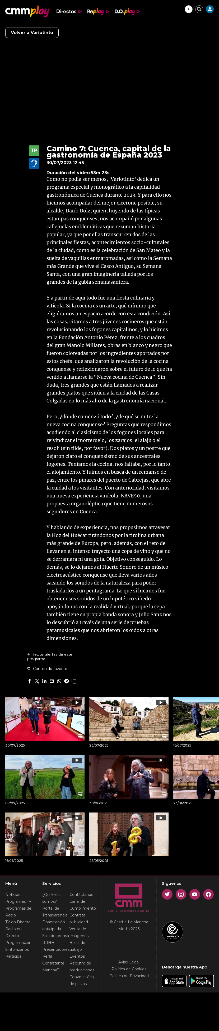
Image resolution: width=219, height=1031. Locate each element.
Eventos (77, 956)
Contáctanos (81, 894)
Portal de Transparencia (54, 912)
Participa (13, 956)
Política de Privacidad (129, 975)
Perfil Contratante (53, 960)
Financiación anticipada (53, 925)
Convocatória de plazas (81, 980)
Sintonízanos (17, 949)
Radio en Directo (13, 932)
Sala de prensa (55, 935)
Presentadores (55, 949)
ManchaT (50, 970)
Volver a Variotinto (32, 32)
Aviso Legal (128, 962)
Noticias (12, 894)
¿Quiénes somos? (50, 898)
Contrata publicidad (78, 918)
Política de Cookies (128, 969)
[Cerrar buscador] (199, 9)
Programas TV (18, 901)
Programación (18, 942)
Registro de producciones (81, 966)
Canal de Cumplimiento (82, 905)
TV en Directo (18, 922)
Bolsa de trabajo (77, 946)
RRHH (48, 942)
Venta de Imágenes (78, 932)
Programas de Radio (18, 912)
